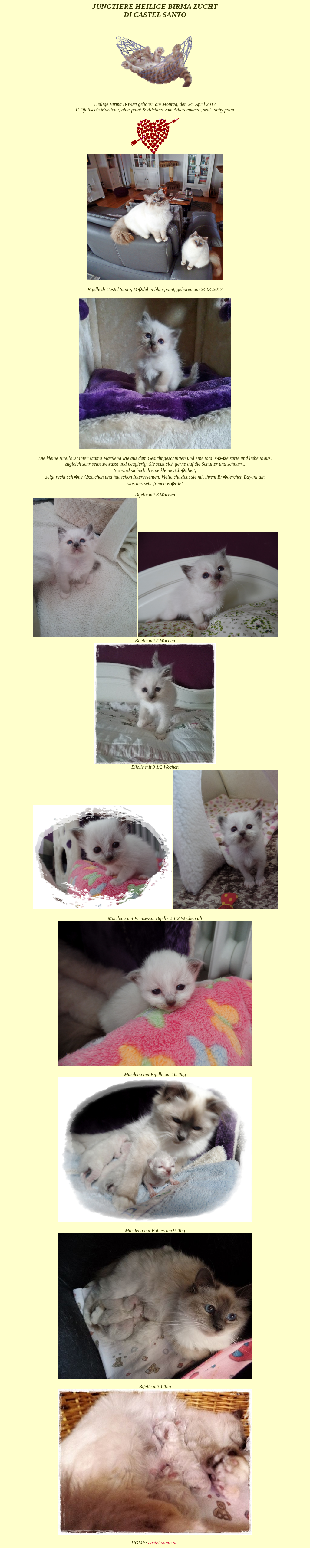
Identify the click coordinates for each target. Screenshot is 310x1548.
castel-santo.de (162, 1542)
